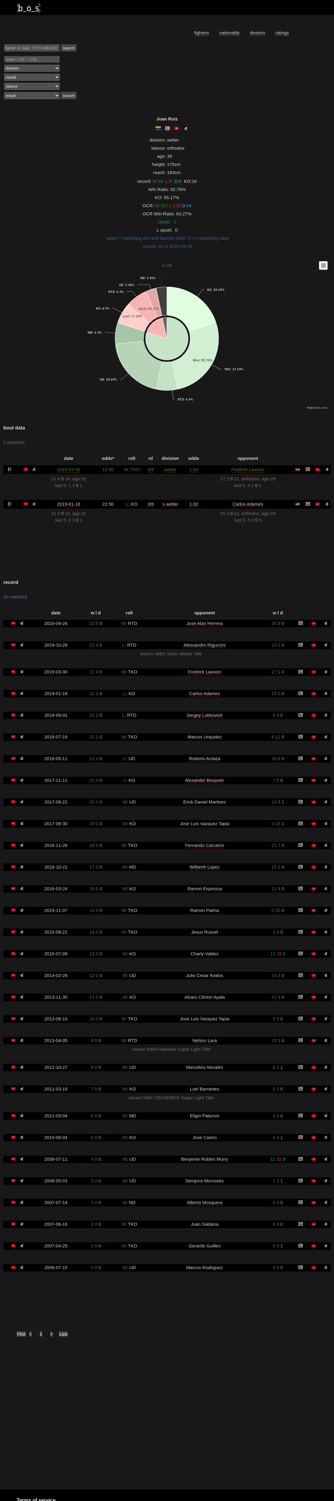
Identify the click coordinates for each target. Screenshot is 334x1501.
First (21, 1334)
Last (63, 1334)
